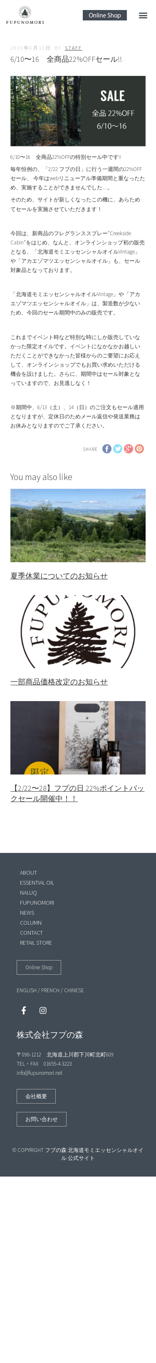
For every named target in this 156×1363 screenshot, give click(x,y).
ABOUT (28, 872)
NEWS (27, 912)
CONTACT (31, 932)
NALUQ (28, 892)
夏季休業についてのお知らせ (59, 576)
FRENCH (50, 990)
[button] (143, 15)
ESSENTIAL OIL (37, 882)
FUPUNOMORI (37, 902)
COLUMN (31, 922)
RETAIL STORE (36, 942)
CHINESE (74, 990)
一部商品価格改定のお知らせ (59, 682)
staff (73, 48)
